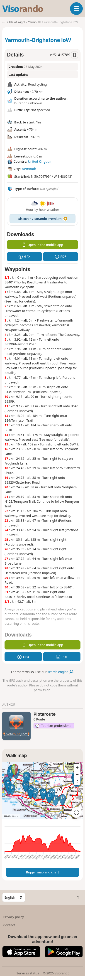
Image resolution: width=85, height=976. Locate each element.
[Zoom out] (77, 774)
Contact (9, 925)
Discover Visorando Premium (42, 218)
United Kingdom (40, 161)
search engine (60, 672)
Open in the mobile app (42, 244)
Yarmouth (28, 169)
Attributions (11, 816)
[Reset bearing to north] (77, 781)
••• (3, 22)
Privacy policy (13, 917)
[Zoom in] (77, 767)
